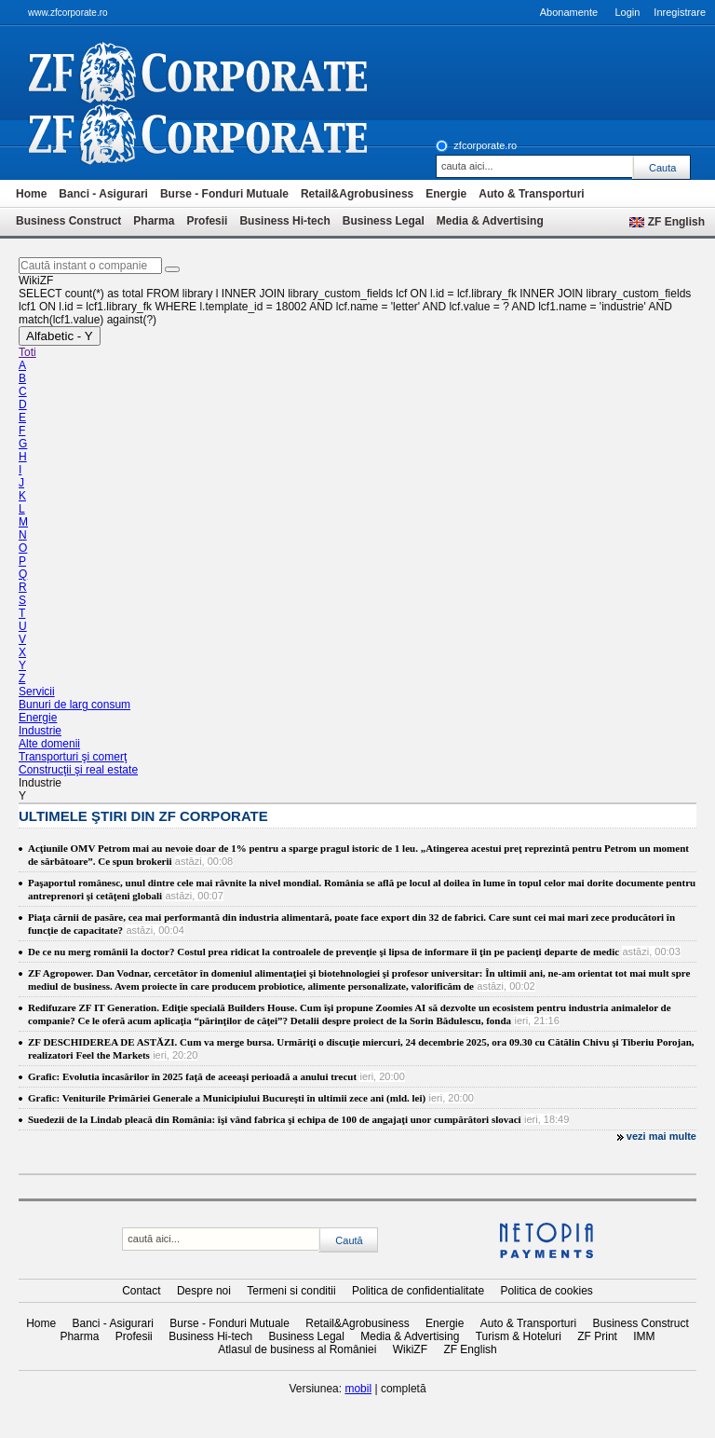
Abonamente (569, 12)
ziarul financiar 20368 (228, 72)
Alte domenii (49, 743)
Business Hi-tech (284, 220)
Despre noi (204, 1290)
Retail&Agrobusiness (357, 193)
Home (31, 193)
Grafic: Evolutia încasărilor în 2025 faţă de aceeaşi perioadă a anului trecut (192, 1076)
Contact (141, 1290)
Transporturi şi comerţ (73, 756)
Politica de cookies (546, 1290)
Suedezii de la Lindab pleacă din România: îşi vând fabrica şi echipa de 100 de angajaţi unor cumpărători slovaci (274, 1119)
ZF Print (597, 1336)
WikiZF (410, 1349)
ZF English (676, 221)
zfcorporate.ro (485, 145)
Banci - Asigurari (103, 193)
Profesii (206, 220)
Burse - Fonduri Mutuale (224, 193)
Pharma (153, 220)
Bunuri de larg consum (74, 704)
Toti (27, 352)
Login (627, 12)
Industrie (40, 730)
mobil (357, 1388)
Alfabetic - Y (59, 336)
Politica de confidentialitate (418, 1290)
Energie (445, 193)
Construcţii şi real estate (78, 769)
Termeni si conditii (291, 1290)
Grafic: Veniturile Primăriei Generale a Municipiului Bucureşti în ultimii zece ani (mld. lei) (226, 1097)
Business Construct (68, 220)
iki (228, 134)
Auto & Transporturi (531, 193)
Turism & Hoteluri (518, 1336)
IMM (643, 1336)
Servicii (37, 691)
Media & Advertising (490, 220)
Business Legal (384, 220)
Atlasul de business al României (297, 1349)
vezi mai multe (661, 1136)
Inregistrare (680, 12)
